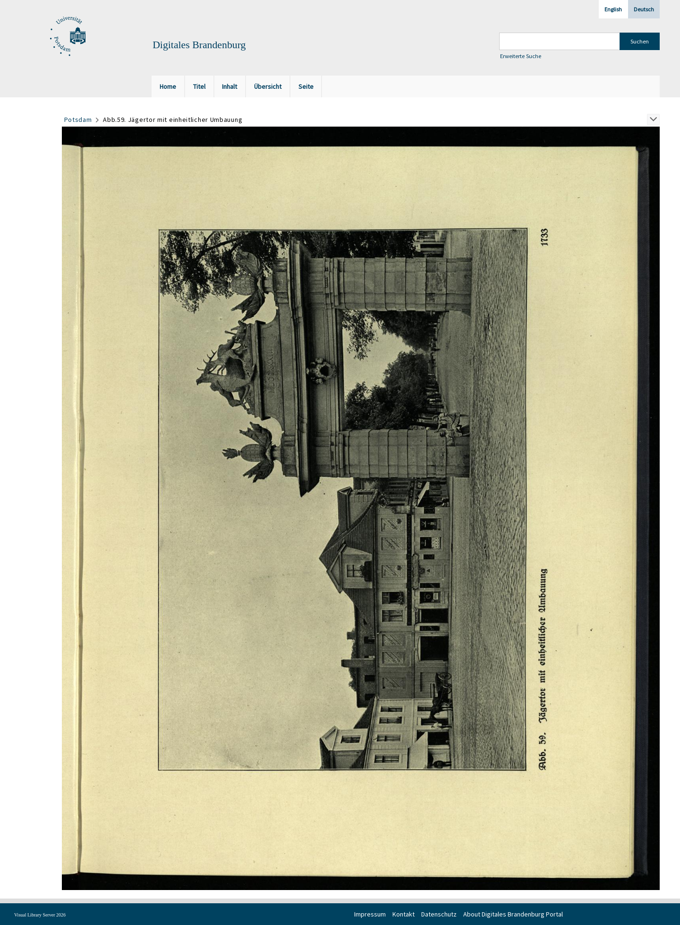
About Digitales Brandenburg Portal (513, 914)
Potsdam (78, 119)
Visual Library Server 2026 (40, 914)
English (613, 9)
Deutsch (644, 9)
